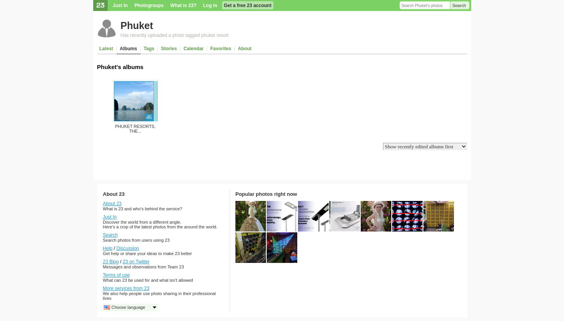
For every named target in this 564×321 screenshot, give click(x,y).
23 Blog (111, 261)
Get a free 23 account (247, 5)
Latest (106, 48)
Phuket (137, 25)
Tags (149, 48)
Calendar (194, 48)
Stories (169, 48)
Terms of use (116, 275)
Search (459, 5)
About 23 (112, 203)
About (244, 48)
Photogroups (149, 5)
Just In (120, 5)
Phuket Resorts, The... (135, 128)
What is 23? (183, 5)
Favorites (220, 48)
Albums (128, 48)
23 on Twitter (136, 261)
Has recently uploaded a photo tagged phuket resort (175, 35)
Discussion (127, 248)
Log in (210, 5)
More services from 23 (126, 288)
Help (108, 248)
